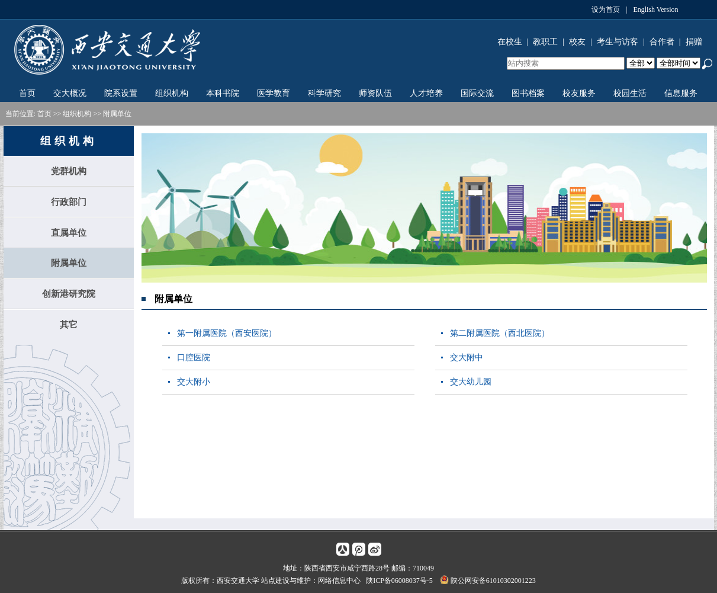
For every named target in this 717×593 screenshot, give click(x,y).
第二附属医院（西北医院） (499, 333)
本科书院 (222, 93)
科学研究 (324, 93)
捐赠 (694, 41)
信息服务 (680, 93)
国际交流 (477, 93)
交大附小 (193, 381)
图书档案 (528, 93)
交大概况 (69, 93)
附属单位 (117, 114)
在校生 (509, 41)
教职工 (545, 41)
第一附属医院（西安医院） (226, 333)
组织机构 (171, 93)
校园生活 (630, 93)
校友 (577, 41)
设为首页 (605, 9)
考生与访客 (617, 41)
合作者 (662, 41)
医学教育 (273, 93)
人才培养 (426, 93)
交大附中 (466, 357)
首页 (27, 93)
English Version (655, 9)
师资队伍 (375, 93)
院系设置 (120, 93)
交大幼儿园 (470, 381)
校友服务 (579, 93)
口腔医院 (193, 357)
